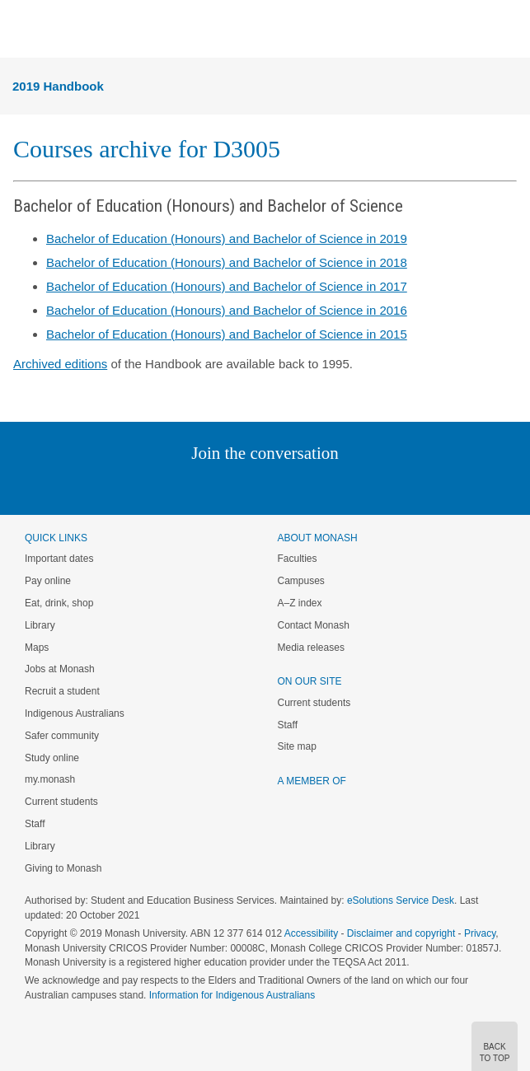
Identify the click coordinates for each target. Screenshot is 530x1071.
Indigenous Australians (74, 713)
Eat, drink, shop (59, 603)
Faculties (297, 558)
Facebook (248, 486)
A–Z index (300, 603)
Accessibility (311, 933)
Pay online (48, 581)
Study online (52, 758)
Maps (37, 647)
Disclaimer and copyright (401, 933)
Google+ (277, 486)
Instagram (148, 486)
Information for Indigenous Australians (232, 995)
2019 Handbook (58, 86)
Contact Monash (313, 625)
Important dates (59, 558)
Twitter (216, 486)
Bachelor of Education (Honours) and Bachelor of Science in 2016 (226, 310)
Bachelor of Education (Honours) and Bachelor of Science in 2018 (226, 262)
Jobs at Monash (60, 669)
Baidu (379, 486)
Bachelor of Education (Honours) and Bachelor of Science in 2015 (226, 334)
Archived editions (60, 364)
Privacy (479, 933)
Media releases (311, 647)
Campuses (301, 581)
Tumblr (311, 486)
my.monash (50, 779)
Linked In (181, 486)
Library (40, 625)
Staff (35, 824)
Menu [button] (21, 29)
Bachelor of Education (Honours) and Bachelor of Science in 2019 (226, 239)
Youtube (344, 486)
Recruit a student (62, 691)
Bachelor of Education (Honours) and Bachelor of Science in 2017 (226, 286)
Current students (61, 801)
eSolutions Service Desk (400, 900)
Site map (297, 746)
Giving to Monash (63, 868)
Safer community (62, 735)
